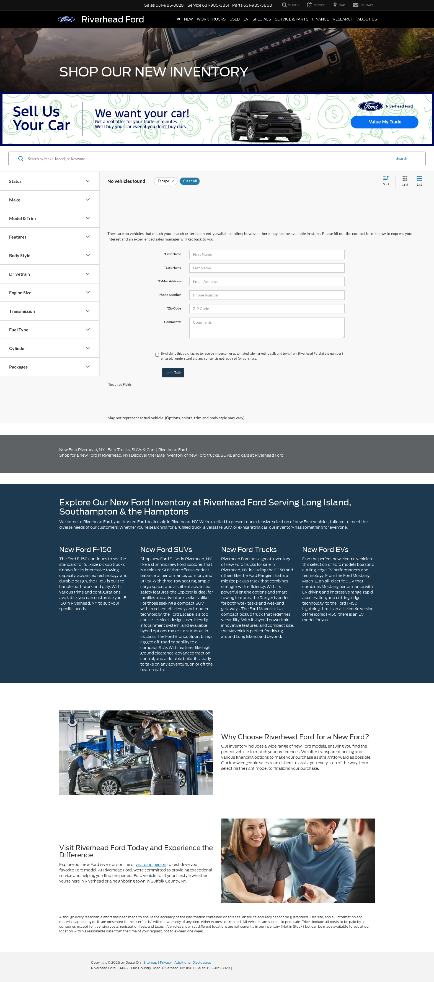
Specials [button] (261, 19)
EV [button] (246, 19)
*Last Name (172, 267)
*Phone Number (169, 295)
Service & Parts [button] (291, 19)
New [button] (188, 19)
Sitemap (150, 962)
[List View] (419, 181)
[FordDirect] (73, 968)
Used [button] (234, 19)
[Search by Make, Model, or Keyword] (209, 158)
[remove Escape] (166, 181)
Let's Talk (173, 372)
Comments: (172, 322)
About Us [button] (367, 19)
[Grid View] (403, 181)
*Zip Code (174, 308)
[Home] (178, 19)
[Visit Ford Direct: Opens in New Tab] (234, 968)
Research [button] (343, 19)
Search (401, 158)
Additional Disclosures (192, 962)
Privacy (166, 962)
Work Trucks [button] (211, 19)
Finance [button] (320, 19)
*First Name (172, 254)
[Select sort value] (387, 181)
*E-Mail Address (169, 281)
